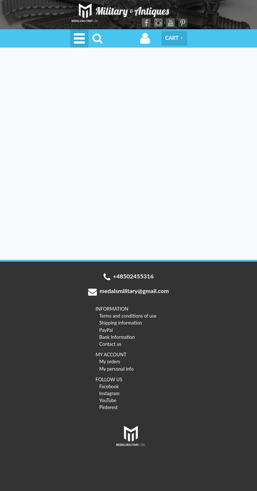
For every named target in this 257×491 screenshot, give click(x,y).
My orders (109, 361)
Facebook (146, 22)
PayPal (106, 330)
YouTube (170, 22)
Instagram (158, 22)
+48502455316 (128, 277)
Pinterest (182, 22)
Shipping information (120, 323)
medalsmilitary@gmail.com (128, 291)
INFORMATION (112, 309)
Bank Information (117, 337)
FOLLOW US (109, 379)
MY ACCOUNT (111, 354)
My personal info (116, 369)
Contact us (110, 344)
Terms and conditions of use (128, 316)
